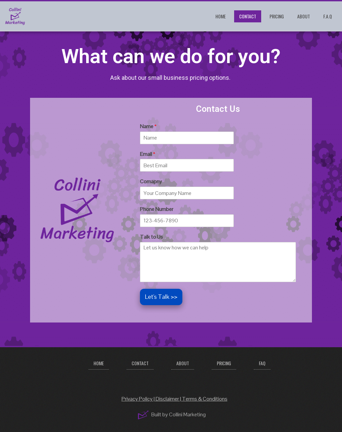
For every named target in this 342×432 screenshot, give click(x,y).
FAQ (262, 363)
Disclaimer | (169, 398)
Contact (247, 16)
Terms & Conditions (204, 398)
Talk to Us (151, 237)
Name (148, 126)
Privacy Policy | (139, 398)
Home (220, 16)
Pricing (277, 16)
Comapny (151, 181)
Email (147, 154)
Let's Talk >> (161, 296)
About (303, 16)
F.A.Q (327, 16)
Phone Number (156, 209)
